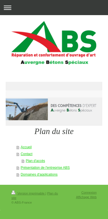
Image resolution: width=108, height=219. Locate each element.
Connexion (89, 192)
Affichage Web (86, 197)
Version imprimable (28, 193)
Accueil (26, 147)
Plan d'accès (35, 161)
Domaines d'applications (39, 175)
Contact (26, 154)
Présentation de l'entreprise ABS (45, 168)
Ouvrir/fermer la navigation (54, 7)
